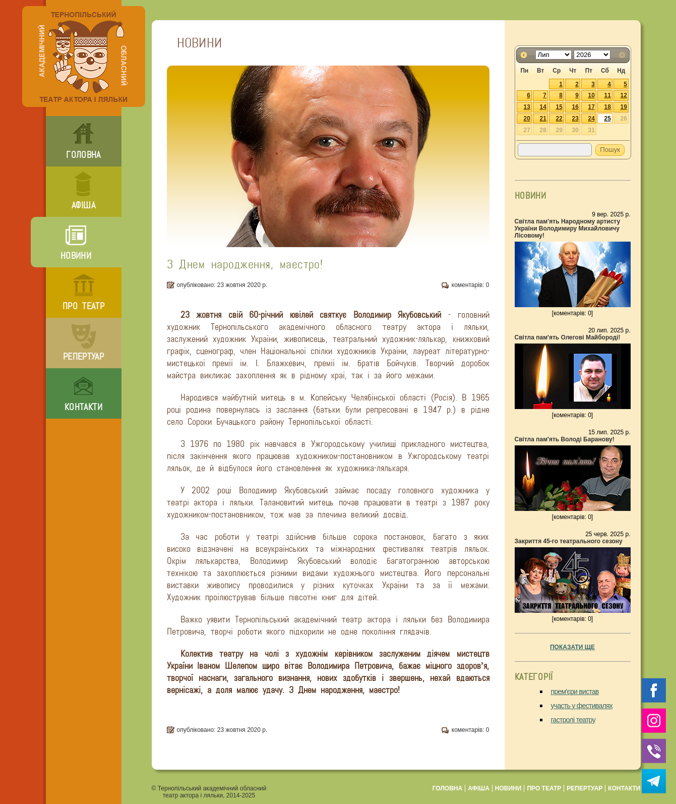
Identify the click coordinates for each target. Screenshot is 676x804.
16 (575, 106)
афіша (83, 205)
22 (559, 118)
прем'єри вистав (575, 691)
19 (624, 106)
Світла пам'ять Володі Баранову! (564, 439)
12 (624, 95)
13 (527, 106)
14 (543, 106)
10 (591, 95)
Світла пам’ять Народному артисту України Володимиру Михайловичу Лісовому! (568, 228)
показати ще (572, 647)
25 (607, 118)
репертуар (83, 357)
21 (543, 118)
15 (559, 106)
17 (591, 106)
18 (607, 106)
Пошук (610, 149)
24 (591, 118)
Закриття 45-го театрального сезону (569, 541)
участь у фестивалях (582, 706)
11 (607, 95)
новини (75, 256)
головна (83, 155)
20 (527, 118)
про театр (83, 306)
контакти (83, 407)
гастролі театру (573, 720)
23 (575, 118)
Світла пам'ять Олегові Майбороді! (568, 337)
